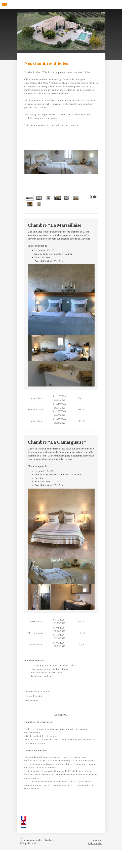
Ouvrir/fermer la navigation (61, 4)
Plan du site (49, 840)
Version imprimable (31, 840)
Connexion (97, 840)
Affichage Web (95, 843)
